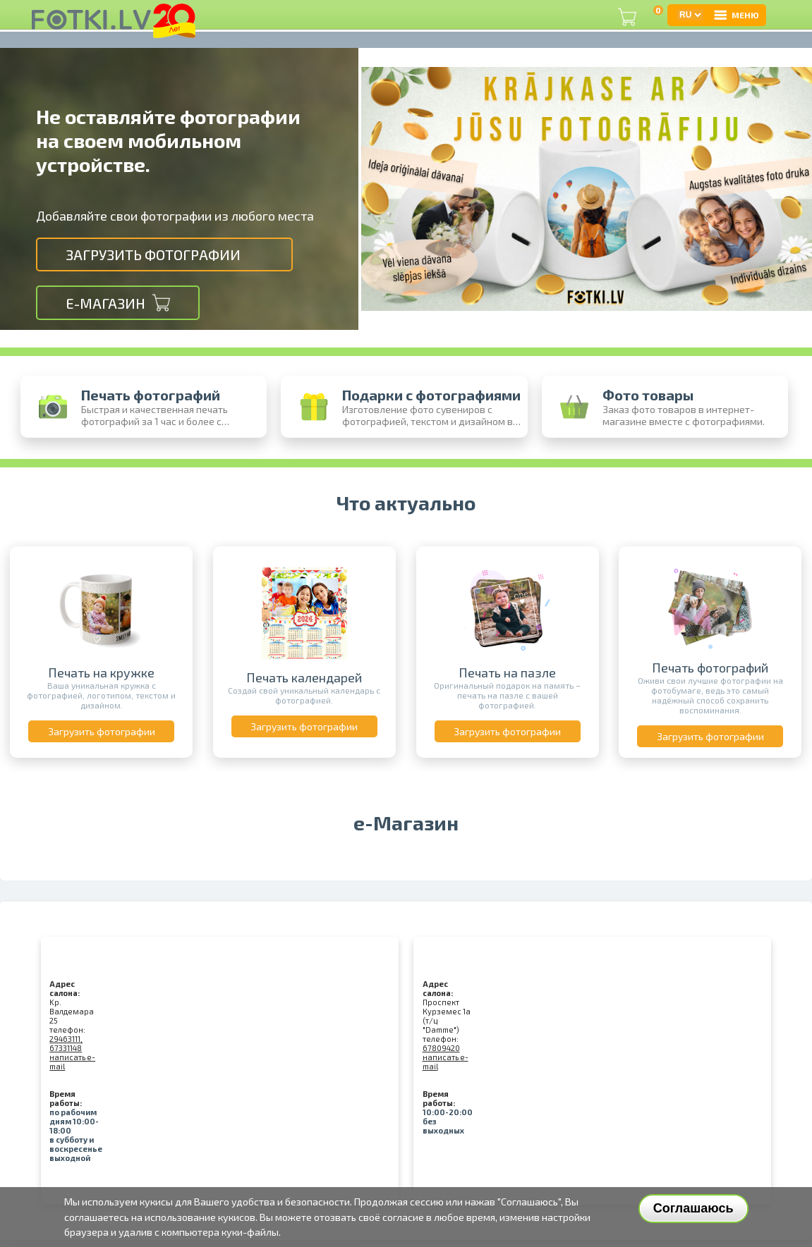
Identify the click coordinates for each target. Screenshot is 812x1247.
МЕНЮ (736, 15)
